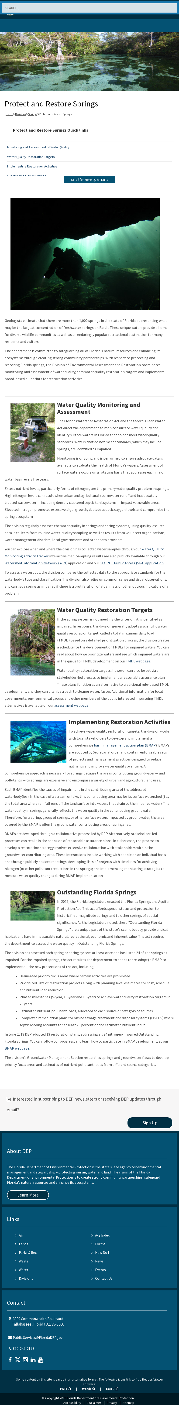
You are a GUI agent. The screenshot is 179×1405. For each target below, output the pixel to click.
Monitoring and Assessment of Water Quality (38, 147)
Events (98, 1270)
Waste (21, 1261)
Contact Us (101, 1278)
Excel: (112, 1389)
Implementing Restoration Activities (32, 166)
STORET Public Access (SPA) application (132, 563)
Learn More (28, 1195)
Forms (98, 1244)
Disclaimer (94, 1403)
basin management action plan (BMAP (124, 745)
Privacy (112, 1403)
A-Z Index (100, 1235)
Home (9, 114)
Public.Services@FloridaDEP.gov (37, 1337)
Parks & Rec (26, 1252)
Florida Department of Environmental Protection (100, 1398)
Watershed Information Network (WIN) (36, 563)
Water (21, 1270)
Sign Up (150, 1122)
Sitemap (128, 1403)
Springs (32, 114)
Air (19, 1235)
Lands (21, 1244)
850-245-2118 (23, 1348)
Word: (88, 1389)
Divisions (20, 114)
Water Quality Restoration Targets (31, 157)
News (97, 1261)
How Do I (100, 1252)
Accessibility (72, 1403)
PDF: (65, 1389)
